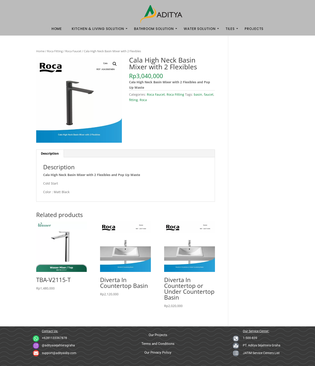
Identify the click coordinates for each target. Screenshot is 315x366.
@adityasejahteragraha (58, 345)
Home (56, 28)
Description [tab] (50, 153)
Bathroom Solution (155, 28)
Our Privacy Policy (157, 352)
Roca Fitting (55, 51)
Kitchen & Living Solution (99, 28)
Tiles (232, 28)
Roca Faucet (73, 51)
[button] (115, 64)
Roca (143, 100)
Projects (254, 28)
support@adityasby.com (59, 353)
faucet (208, 94)
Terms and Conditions (157, 344)
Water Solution (201, 28)
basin (198, 94)
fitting (133, 100)
